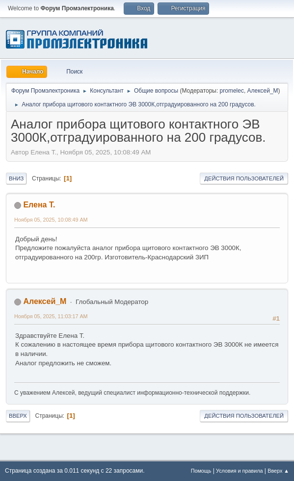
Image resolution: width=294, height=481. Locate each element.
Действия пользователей (244, 178)
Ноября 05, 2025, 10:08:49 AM (51, 220)
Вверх (18, 416)
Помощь (201, 471)
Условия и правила (239, 471)
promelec (232, 90)
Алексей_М (262, 90)
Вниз (16, 178)
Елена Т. (39, 205)
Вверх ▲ (278, 471)
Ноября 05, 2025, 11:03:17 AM (51, 316)
